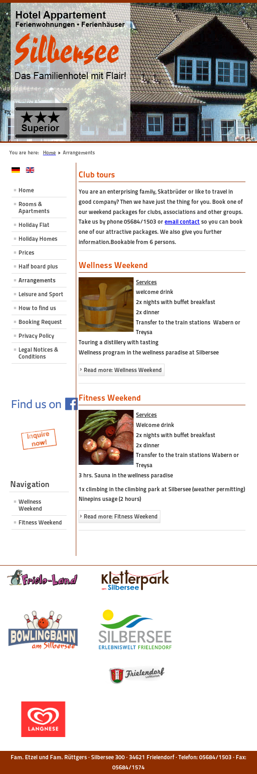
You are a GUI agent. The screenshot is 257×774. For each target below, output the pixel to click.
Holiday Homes (37, 238)
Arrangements (36, 280)
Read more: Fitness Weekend (121, 516)
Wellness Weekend (30, 505)
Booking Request (40, 321)
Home (26, 190)
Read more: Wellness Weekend (123, 369)
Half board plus (38, 266)
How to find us (37, 308)
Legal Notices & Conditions (38, 353)
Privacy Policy (36, 335)
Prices (26, 252)
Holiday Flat (33, 224)
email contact (182, 221)
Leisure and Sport (40, 294)
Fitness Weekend (40, 522)
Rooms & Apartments (33, 207)
